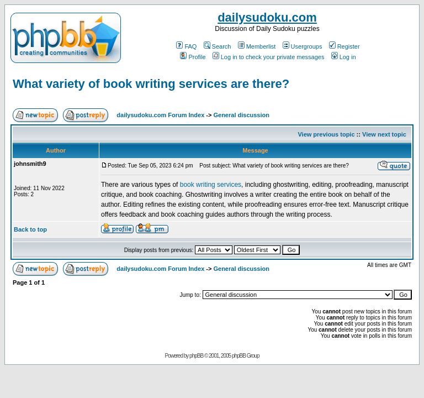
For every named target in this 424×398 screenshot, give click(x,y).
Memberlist (257, 46)
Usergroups (302, 46)
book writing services (210, 184)
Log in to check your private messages (269, 57)
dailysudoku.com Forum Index (160, 115)
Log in (343, 57)
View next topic (384, 134)
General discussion (241, 115)
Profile (192, 57)
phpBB (196, 356)
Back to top (30, 229)
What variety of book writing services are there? (151, 84)
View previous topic (326, 134)
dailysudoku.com (267, 17)
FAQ (186, 46)
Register (344, 46)
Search (217, 46)
